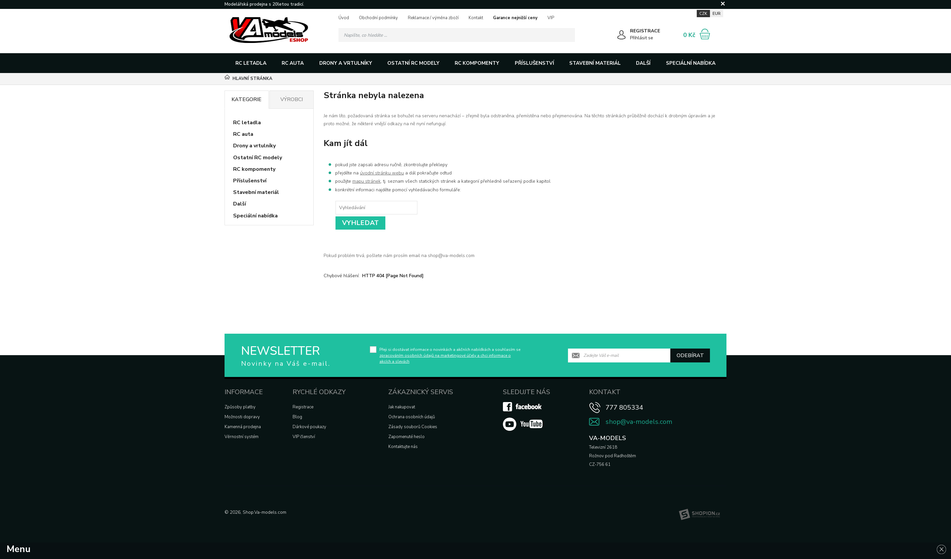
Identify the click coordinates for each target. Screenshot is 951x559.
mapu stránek (366, 181)
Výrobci (291, 99)
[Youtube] (523, 429)
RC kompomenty (477, 63)
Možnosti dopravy (242, 417)
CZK (703, 13)
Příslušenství (534, 63)
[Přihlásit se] (621, 36)
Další (643, 63)
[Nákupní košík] (705, 34)
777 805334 (624, 407)
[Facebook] (523, 410)
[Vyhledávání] (456, 35)
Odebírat (690, 355)
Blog (297, 417)
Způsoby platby (240, 407)
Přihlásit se (641, 38)
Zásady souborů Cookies (412, 427)
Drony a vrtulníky (345, 63)
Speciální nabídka (691, 63)
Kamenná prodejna (243, 427)
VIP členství (304, 437)
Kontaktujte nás (403, 447)
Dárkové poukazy (309, 427)
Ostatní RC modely (413, 63)
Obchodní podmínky (378, 18)
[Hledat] (568, 35)
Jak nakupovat (401, 407)
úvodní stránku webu (382, 173)
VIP (550, 18)
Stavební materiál (595, 63)
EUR (717, 13)
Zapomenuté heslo (406, 437)
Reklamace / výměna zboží (433, 18)
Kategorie (246, 99)
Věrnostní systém (242, 437)
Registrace (303, 407)
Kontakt (476, 18)
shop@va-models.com (639, 422)
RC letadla (250, 63)
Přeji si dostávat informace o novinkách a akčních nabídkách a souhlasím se (449, 355)
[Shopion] (699, 514)
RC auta (293, 63)
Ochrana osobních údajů (411, 417)
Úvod (343, 18)
